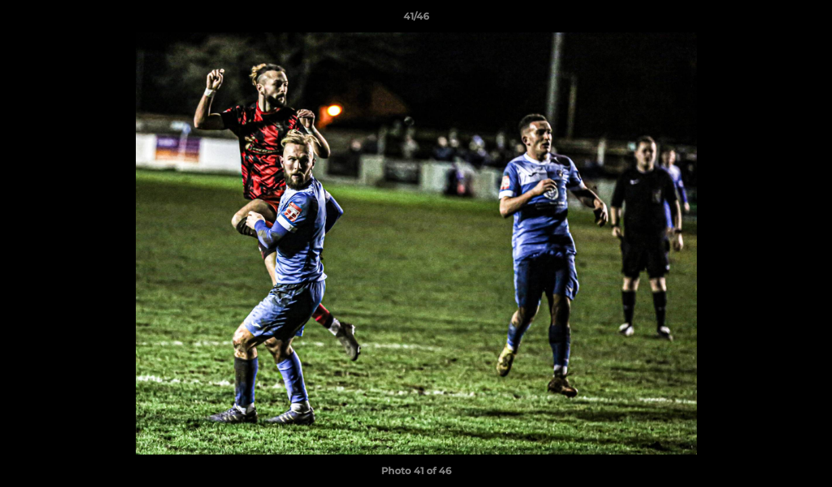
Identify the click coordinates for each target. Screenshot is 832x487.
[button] (808, 20)
